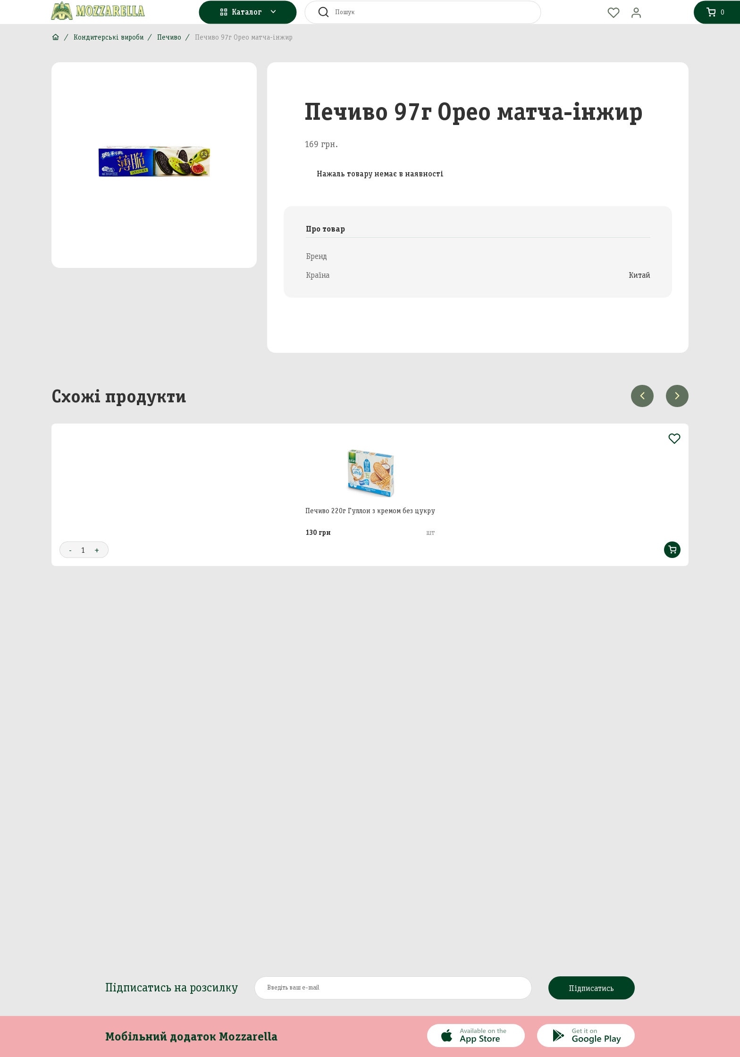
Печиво (169, 37)
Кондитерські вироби (108, 37)
